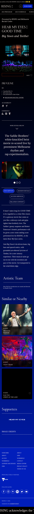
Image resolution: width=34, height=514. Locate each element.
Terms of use (21, 469)
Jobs (3, 466)
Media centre (21, 463)
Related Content (17, 202)
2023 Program (7, 12)
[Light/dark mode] (20, 6)
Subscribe (28, 6)
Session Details (24, 191)
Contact (20, 461)
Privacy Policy (22, 466)
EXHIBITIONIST (14, 504)
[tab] (9, 191)
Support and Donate (9, 463)
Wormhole (5, 461)
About (4, 455)
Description (8, 191)
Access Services (17, 196)
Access (4, 458)
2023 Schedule (20, 12)
